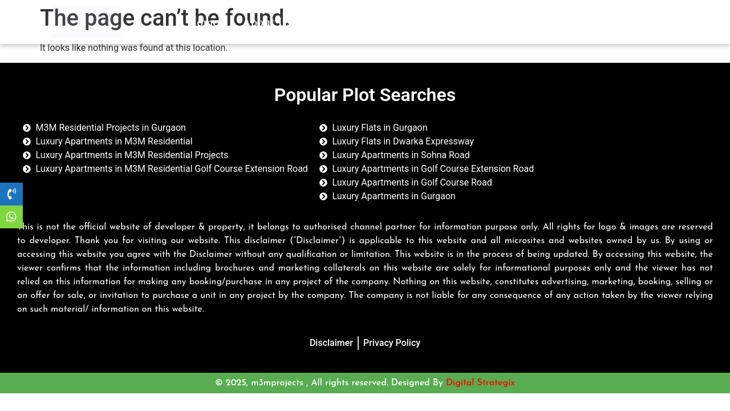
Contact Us (546, 21)
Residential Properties (377, 21)
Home (203, 21)
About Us (267, 21)
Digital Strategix (480, 383)
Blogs (478, 21)
